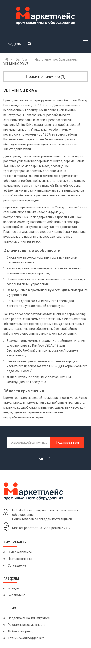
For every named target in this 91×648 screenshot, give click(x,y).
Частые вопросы (20, 559)
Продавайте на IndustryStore (29, 618)
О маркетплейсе (20, 552)
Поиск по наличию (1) (46, 76)
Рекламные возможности (27, 624)
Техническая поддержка (26, 638)
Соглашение (17, 565)
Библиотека (16, 595)
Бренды (13, 588)
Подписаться (67, 442)
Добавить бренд (20, 631)
